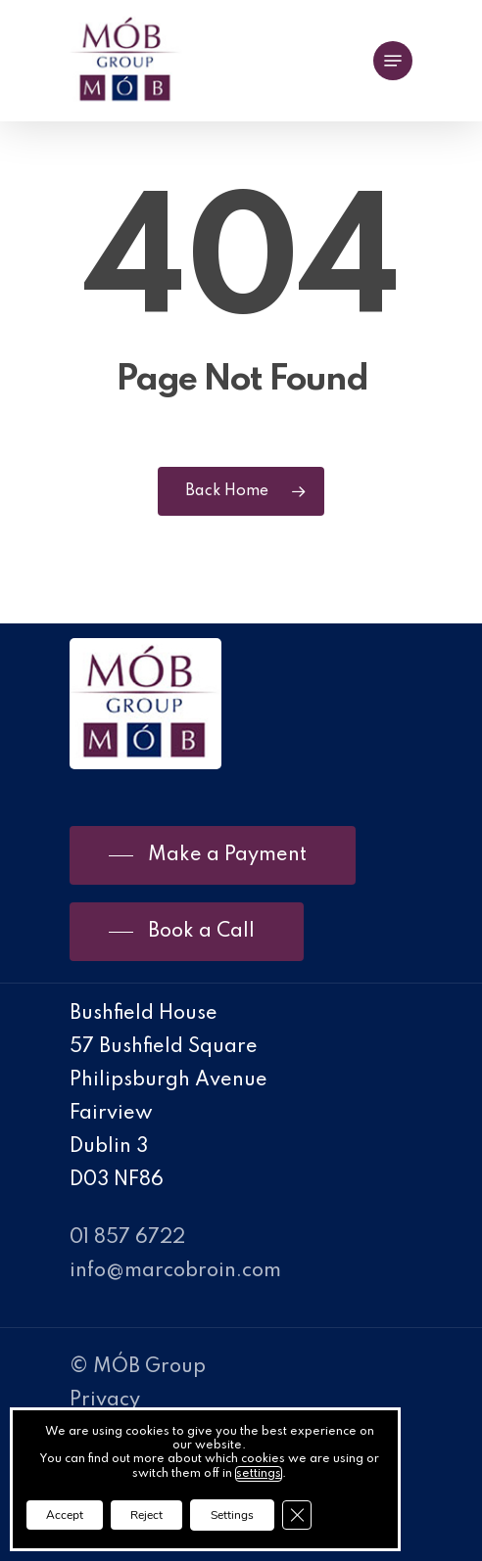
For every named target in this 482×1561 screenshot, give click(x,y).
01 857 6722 (127, 1238)
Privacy (105, 1400)
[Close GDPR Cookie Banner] (297, 1515)
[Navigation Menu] (392, 60)
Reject (146, 1515)
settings (258, 1474)
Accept (64, 1515)
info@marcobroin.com (175, 1271)
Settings (232, 1515)
